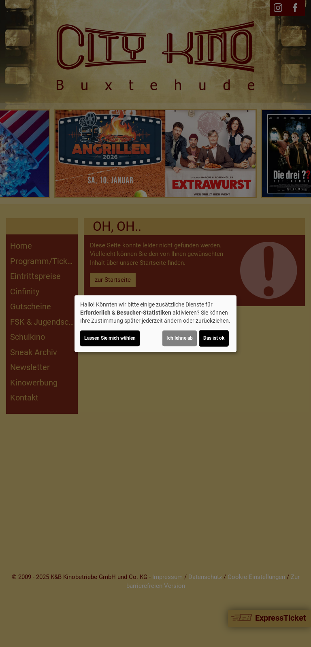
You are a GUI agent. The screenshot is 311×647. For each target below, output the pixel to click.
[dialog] (155, 323)
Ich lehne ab (179, 338)
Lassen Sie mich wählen (110, 338)
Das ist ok (213, 338)
